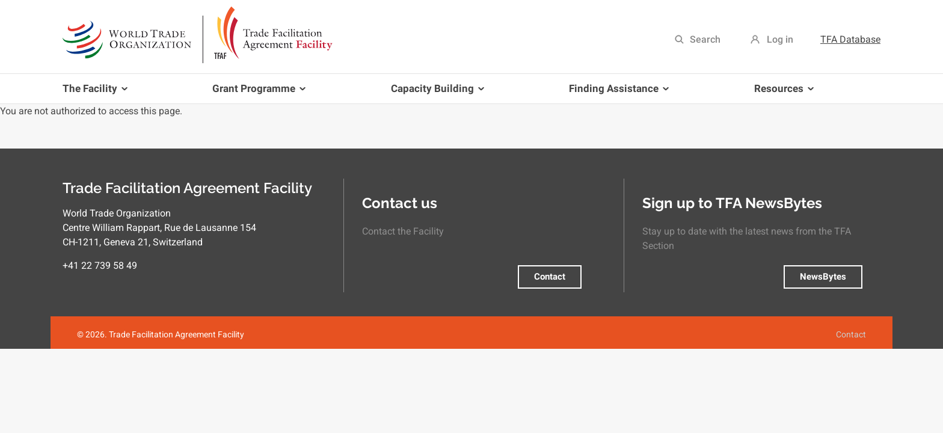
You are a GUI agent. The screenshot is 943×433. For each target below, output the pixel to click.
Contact (549, 276)
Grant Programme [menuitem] (256, 92)
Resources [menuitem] (781, 92)
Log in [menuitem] (780, 39)
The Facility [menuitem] (97, 92)
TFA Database (850, 39)
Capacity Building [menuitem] (435, 92)
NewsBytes (823, 276)
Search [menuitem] (705, 39)
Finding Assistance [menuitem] (616, 92)
